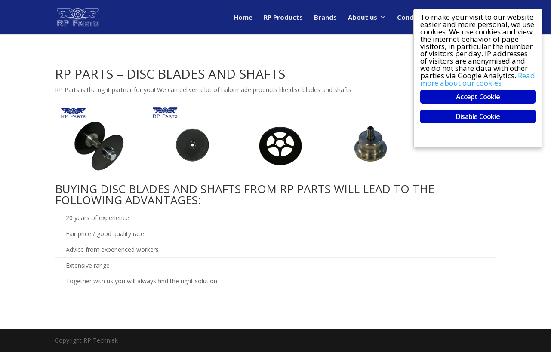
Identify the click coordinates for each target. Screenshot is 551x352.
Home (243, 17)
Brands (325, 17)
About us (362, 17)
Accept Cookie (478, 96)
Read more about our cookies (478, 79)
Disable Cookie (478, 116)
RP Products (283, 17)
